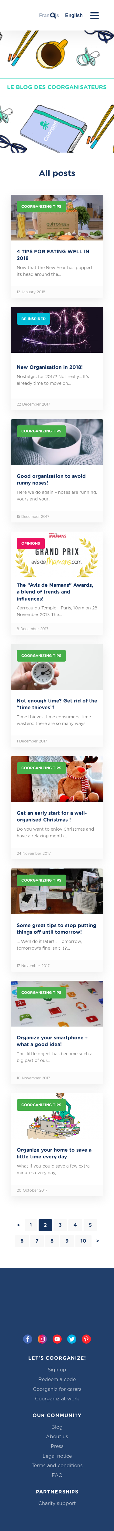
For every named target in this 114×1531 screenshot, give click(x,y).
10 (83, 1241)
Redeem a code (57, 1379)
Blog (57, 1427)
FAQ (57, 1475)
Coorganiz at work (57, 1398)
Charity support (57, 1503)
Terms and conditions (57, 1465)
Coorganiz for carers (57, 1389)
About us (57, 1436)
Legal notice (57, 1456)
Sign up (57, 1369)
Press (57, 1446)
